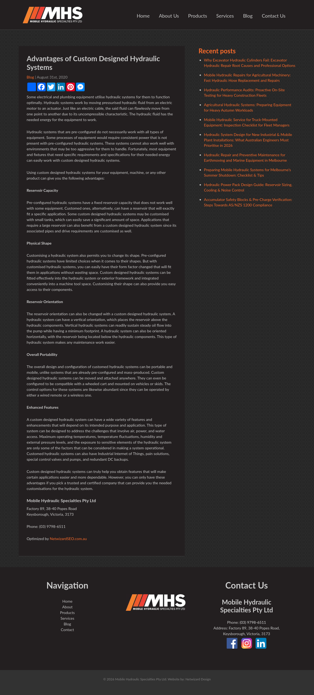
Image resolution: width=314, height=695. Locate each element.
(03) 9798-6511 (253, 622)
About (67, 607)
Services (225, 16)
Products (197, 16)
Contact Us (274, 16)
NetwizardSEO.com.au (68, 538)
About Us (169, 16)
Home (143, 16)
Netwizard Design (198, 679)
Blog (248, 16)
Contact (67, 629)
